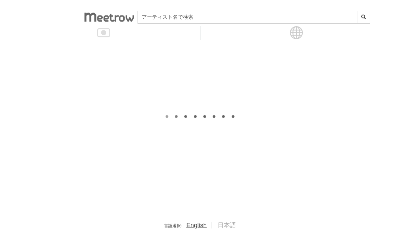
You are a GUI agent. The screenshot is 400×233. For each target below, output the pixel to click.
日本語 (227, 225)
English (196, 225)
